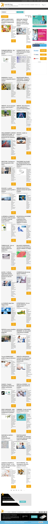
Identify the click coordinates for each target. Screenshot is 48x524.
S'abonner (23, 501)
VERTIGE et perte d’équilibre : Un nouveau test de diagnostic (8, 331)
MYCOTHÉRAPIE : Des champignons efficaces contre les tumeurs (22, 464)
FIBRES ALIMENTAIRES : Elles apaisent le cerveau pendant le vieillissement (7, 21)
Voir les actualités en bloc (30, 16)
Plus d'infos (22, 522)
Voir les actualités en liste (28, 16)
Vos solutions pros (43, 58)
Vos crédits (43, 54)
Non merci (41, 522)
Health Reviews (27, 4)
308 (11, 490)
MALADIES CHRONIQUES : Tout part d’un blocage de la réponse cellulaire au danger (24, 247)
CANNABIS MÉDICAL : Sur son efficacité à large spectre (8, 52)
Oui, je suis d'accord (34, 522)
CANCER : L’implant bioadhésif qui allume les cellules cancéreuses (7, 386)
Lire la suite (13, 41)
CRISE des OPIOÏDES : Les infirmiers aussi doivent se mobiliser (23, 386)
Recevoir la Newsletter (39, 43)
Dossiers (22, 4)
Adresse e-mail (5, 500)
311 (18, 490)
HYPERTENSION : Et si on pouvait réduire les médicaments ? (23, 305)
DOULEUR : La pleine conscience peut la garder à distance (8, 190)
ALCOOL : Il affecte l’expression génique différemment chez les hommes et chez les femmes (7, 275)
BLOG (39, 4)
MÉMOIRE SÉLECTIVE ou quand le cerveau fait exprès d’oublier (24, 190)
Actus (19, 4)
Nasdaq (43, 4)
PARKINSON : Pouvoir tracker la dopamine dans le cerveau (8, 79)
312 (21, 490)
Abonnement (32, 4)
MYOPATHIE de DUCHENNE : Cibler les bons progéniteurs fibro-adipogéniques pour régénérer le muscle (24, 219)
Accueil (2, 8)
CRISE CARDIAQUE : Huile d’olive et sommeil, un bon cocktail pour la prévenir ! (8, 411)
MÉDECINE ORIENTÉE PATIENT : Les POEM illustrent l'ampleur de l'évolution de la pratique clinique (23, 22)
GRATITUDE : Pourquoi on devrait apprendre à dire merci (7, 163)
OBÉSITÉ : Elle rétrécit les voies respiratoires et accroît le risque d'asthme (23, 107)
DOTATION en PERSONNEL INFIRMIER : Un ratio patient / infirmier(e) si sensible (24, 331)
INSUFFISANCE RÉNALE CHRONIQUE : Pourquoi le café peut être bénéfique (23, 79)
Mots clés (4, 12)
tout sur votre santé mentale (43, 50)
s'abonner (34, 516)
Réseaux (36, 4)
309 (13, 490)
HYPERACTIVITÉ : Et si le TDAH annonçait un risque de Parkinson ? (23, 52)
